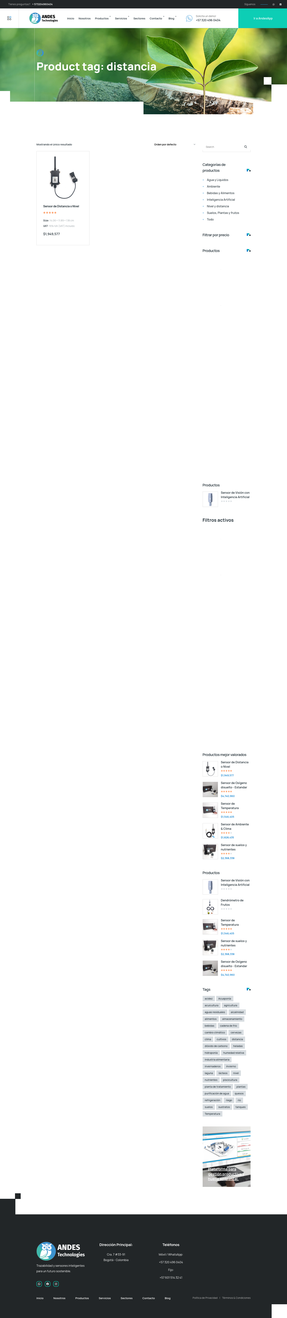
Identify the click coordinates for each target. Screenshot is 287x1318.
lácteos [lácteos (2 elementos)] (223, 1073)
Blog (171, 18)
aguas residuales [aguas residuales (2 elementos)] (215, 1012)
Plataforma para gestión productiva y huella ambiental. (226, 1174)
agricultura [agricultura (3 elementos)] (230, 1005)
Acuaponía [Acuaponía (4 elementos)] (224, 998)
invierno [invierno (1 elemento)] (231, 1066)
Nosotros (85, 18)
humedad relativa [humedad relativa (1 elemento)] (233, 1052)
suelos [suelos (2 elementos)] (209, 1107)
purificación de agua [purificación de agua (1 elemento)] (217, 1093)
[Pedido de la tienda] (174, 144)
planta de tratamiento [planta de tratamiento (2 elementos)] (218, 1086)
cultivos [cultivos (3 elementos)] (221, 1039)
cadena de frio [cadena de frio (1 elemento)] (228, 1025)
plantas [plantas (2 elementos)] (240, 1086)
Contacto (156, 18)
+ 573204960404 (42, 4)
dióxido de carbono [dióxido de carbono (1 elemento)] (216, 1046)
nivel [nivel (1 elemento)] (236, 1073)
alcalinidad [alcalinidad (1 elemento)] (237, 1012)
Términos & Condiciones (236, 1298)
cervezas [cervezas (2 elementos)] (236, 1032)
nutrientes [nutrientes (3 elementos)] (211, 1080)
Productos (102, 18)
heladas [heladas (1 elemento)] (238, 1046)
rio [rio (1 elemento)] (239, 1100)
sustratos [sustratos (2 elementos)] (224, 1107)
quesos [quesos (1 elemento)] (239, 1093)
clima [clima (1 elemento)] (208, 1039)
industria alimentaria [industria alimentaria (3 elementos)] (217, 1059)
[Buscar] (245, 146)
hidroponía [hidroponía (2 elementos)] (211, 1052)
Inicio (70, 18)
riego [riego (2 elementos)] (229, 1100)
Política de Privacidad (205, 1298)
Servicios (121, 18)
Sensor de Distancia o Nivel (61, 206)
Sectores (139, 18)
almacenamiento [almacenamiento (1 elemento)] (232, 1019)
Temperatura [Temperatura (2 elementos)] (212, 1113)
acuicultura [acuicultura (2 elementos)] (212, 1005)
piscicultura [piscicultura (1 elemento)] (230, 1080)
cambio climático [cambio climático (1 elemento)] (215, 1032)
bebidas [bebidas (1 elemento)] (209, 1025)
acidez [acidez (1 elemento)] (209, 998)
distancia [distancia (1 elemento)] (237, 1039)
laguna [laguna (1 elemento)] (209, 1073)
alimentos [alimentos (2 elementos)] (211, 1019)
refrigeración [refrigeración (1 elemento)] (212, 1100)
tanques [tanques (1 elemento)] (241, 1107)
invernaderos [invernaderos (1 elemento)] (213, 1066)
